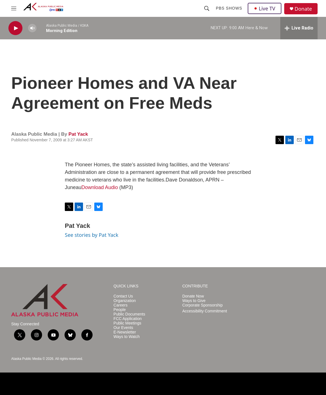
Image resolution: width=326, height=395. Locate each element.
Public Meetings (127, 323)
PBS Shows (229, 8)
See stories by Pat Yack (91, 234)
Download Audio (99, 187)
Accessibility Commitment (204, 311)
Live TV (264, 8)
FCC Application (128, 319)
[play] (15, 28)
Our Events (123, 328)
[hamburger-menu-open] (13, 8)
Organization (125, 301)
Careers (121, 305)
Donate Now (193, 296)
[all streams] (299, 28)
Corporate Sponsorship (202, 305)
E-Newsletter (125, 332)
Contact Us (123, 296)
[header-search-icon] (206, 8)
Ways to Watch (127, 337)
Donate (303, 9)
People (120, 310)
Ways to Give (194, 301)
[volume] (32, 28)
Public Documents (129, 314)
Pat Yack (78, 134)
